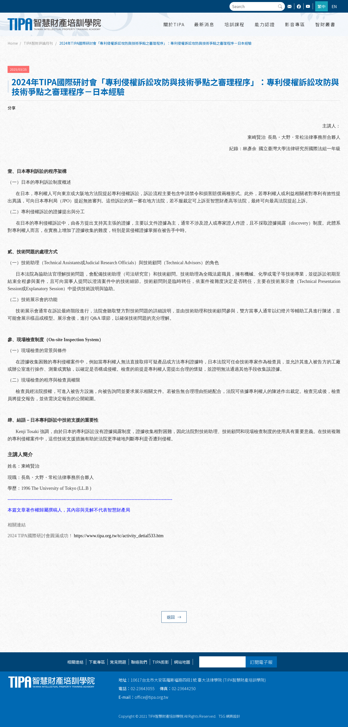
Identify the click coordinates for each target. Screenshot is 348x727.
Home (13, 43)
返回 (174, 617)
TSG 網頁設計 (229, 716)
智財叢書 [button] (325, 24)
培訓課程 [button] (234, 24)
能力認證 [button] (265, 24)
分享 (12, 108)
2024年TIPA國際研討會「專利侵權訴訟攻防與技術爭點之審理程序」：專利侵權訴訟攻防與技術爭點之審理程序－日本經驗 (155, 43)
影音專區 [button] (295, 24)
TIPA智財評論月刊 (38, 43)
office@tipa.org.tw (143, 697)
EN (334, 6)
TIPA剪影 (160, 662)
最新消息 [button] (204, 24)
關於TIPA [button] (174, 24)
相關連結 (75, 662)
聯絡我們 (139, 662)
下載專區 (97, 662)
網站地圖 (182, 662)
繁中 (321, 6)
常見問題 (118, 662)
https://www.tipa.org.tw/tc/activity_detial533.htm (118, 535)
